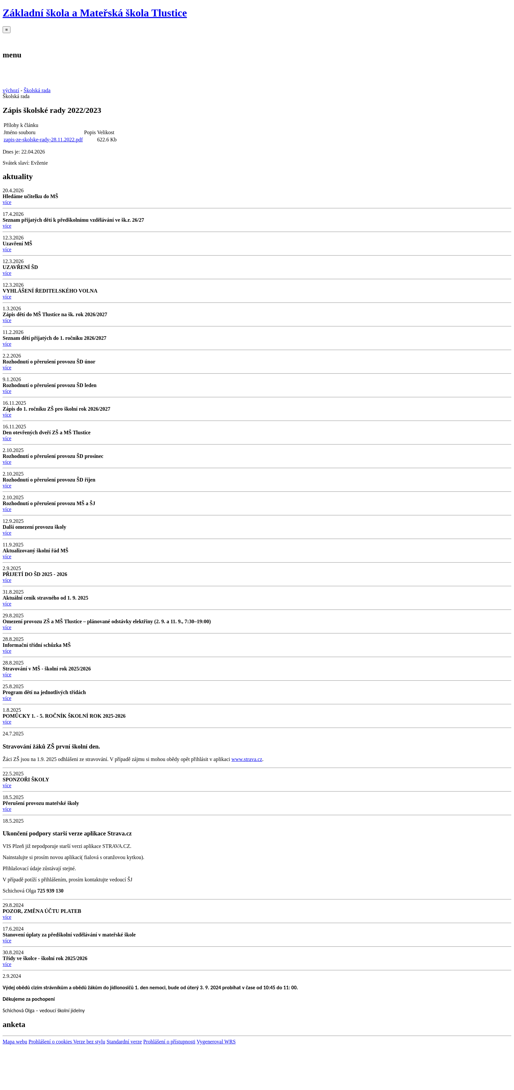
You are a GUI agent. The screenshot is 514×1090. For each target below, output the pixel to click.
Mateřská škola (86, 38)
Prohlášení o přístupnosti (169, 1041)
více (7, 202)
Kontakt (244, 38)
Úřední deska (283, 38)
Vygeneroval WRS (216, 1041)
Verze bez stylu (89, 1041)
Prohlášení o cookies (51, 1041)
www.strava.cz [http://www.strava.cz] (246, 759)
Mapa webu (15, 1041)
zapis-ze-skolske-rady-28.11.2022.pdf (43, 139)
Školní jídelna (126, 38)
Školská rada (205, 38)
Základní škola (47, 38)
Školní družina (165, 38)
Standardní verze (124, 1041)
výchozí (11, 90)
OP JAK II (323, 38)
